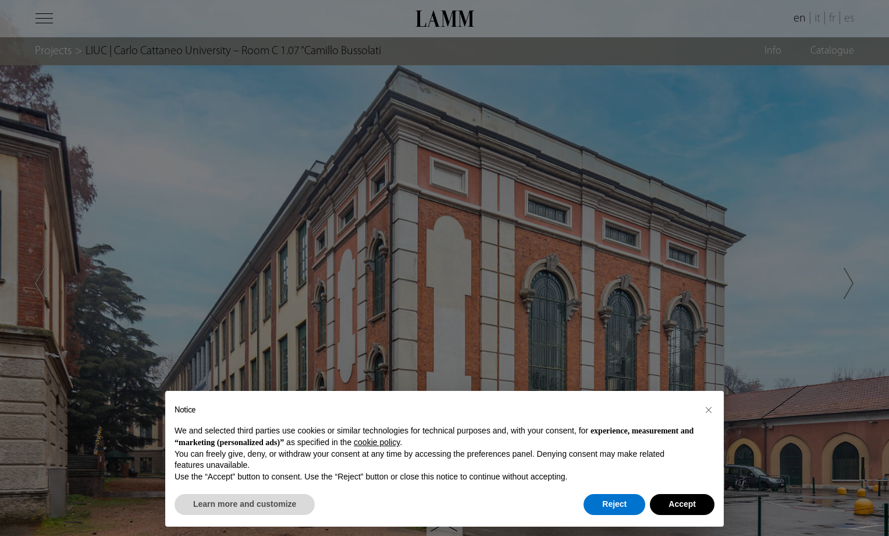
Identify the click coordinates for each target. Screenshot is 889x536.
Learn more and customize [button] (244, 504)
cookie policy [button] (377, 442)
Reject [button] (614, 504)
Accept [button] (682, 504)
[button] (708, 409)
